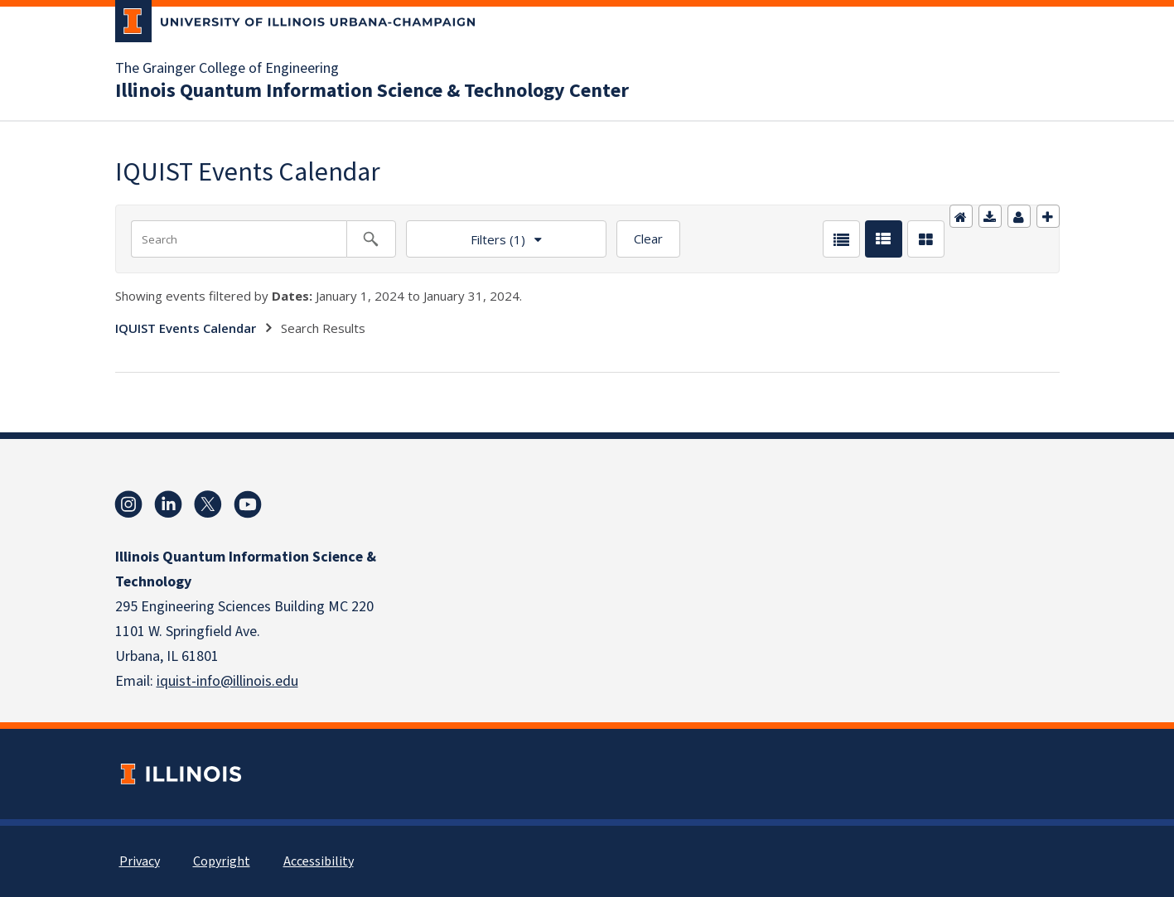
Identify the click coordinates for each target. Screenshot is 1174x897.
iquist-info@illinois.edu (227, 681)
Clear (648, 238)
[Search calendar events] (371, 239)
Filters (465, 234)
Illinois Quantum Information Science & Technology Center (372, 91)
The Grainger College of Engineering (227, 69)
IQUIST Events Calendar (185, 328)
